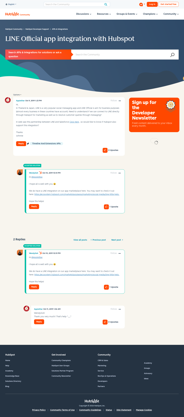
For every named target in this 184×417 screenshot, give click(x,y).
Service (101, 371)
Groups (147, 368)
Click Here (74, 122)
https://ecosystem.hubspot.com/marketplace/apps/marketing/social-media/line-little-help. (76, 194)
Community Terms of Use (62, 410)
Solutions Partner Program (62, 371)
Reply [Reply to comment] (34, 206)
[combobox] (77, 4)
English (10, 4)
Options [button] (16, 95)
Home (7, 360)
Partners (101, 386)
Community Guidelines (90, 410)
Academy (9, 371)
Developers (102, 381)
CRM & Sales (103, 360)
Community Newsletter (61, 376)
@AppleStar (36, 177)
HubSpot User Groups (60, 366)
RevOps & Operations (107, 376)
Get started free (168, 4)
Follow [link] (114, 100)
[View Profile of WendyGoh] (33, 173)
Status (109, 410)
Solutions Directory (13, 381)
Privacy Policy (39, 410)
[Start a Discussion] (142, 4)
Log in (152, 4)
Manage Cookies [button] (144, 410)
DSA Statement (124, 410)
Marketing (102, 366)
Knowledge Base (12, 376)
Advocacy (148, 373)
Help (7, 366)
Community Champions (61, 360)
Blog (7, 386)
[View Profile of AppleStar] (20, 101)
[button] (119, 101)
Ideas (146, 379)
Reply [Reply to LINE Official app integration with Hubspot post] (21, 143)
